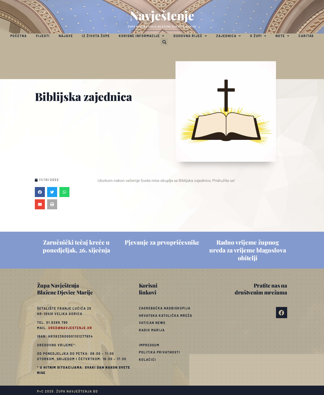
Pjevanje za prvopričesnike (162, 242)
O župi (258, 36)
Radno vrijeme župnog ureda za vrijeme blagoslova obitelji (247, 250)
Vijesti (43, 36)
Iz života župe (96, 36)
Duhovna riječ (190, 36)
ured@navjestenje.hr (70, 328)
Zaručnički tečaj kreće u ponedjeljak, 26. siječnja (76, 246)
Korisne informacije (142, 36)
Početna (18, 36)
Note (283, 36)
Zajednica (228, 36)
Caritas (306, 36)
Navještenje (162, 15)
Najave (66, 36)
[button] (164, 42)
